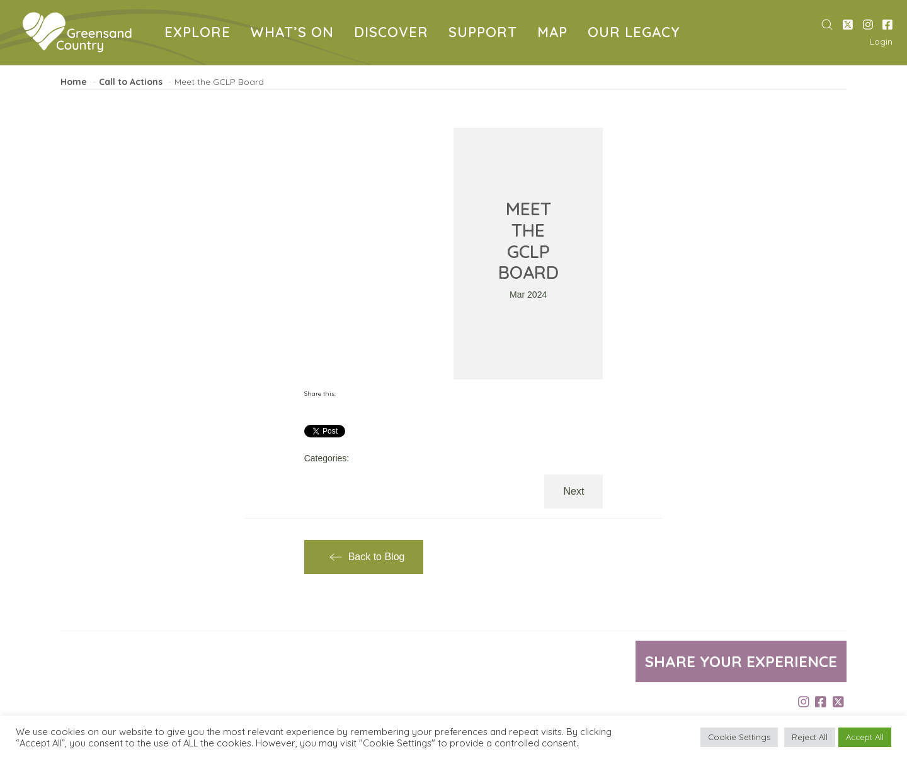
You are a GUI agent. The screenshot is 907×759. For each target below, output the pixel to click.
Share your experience (741, 661)
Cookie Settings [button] (739, 737)
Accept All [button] (865, 737)
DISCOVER (393, 33)
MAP (555, 33)
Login (881, 41)
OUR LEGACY (636, 33)
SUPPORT (485, 33)
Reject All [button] (810, 737)
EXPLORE (200, 33)
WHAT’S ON (295, 33)
